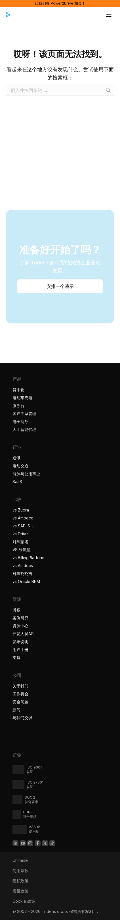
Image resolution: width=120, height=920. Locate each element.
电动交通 (20, 465)
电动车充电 (22, 397)
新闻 (16, 709)
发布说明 (20, 641)
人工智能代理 (25, 429)
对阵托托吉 (22, 573)
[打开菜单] (108, 14)
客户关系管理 (24, 413)
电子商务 (20, 421)
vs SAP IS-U (23, 525)
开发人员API (23, 633)
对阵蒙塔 (20, 541)
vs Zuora (20, 510)
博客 (16, 609)
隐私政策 (20, 880)
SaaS (17, 481)
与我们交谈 (22, 717)
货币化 (18, 389)
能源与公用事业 (26, 473)
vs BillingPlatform (28, 557)
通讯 (16, 457)
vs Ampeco (22, 517)
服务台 (18, 405)
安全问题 (20, 701)
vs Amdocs (22, 565)
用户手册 (20, 649)
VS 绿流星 (21, 549)
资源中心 (20, 625)
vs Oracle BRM (26, 581)
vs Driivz (20, 533)
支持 (16, 657)
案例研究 (21, 617)
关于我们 (20, 685)
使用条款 (20, 870)
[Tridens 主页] (8, 14)
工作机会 (20, 693)
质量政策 (20, 891)
